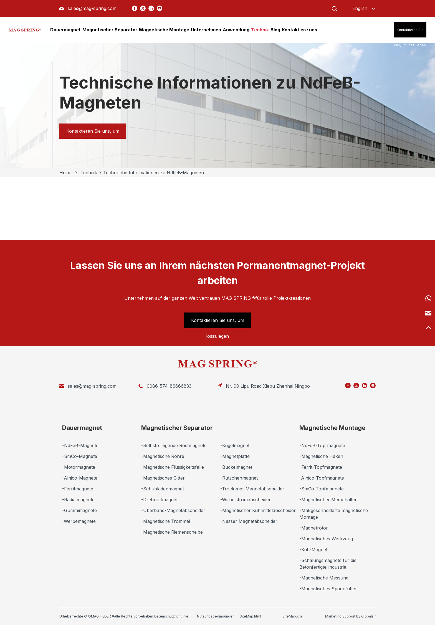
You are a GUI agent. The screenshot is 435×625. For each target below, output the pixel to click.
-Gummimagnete (79, 510)
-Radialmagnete (78, 499)
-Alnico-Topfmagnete (321, 478)
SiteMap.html (250, 616)
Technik (89, 172)
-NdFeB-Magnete (80, 445)
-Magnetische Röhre (162, 456)
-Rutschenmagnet (239, 478)
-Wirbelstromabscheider (245, 499)
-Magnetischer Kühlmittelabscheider (258, 510)
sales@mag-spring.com (92, 8)
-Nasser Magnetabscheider (248, 521)
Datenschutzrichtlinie (171, 616)
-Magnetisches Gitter (163, 478)
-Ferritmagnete (77, 489)
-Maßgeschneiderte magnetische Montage (333, 514)
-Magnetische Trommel (165, 521)
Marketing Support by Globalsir (350, 616)
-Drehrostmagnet (159, 499)
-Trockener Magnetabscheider (252, 489)
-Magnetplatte (235, 456)
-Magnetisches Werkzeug (326, 538)
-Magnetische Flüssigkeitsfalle (172, 467)
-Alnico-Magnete (79, 478)
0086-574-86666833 (169, 386)
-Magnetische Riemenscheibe (172, 532)
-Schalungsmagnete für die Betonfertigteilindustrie (327, 564)
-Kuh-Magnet (313, 549)
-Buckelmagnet (236, 467)
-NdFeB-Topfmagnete (322, 445)
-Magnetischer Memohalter (328, 499)
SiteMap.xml (292, 616)
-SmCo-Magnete (79, 456)
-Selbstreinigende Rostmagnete (174, 445)
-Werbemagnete (79, 521)
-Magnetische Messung (323, 578)
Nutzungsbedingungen (215, 616)
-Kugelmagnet (234, 445)
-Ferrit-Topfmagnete (320, 467)
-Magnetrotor (313, 528)
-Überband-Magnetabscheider (173, 510)
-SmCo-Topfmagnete (321, 489)
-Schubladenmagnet (162, 489)
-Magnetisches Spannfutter (328, 588)
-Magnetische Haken (321, 456)
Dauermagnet (82, 427)
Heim (65, 172)
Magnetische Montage (332, 427)
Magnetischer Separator (177, 427)
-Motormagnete (78, 467)
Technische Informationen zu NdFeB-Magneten (153, 172)
